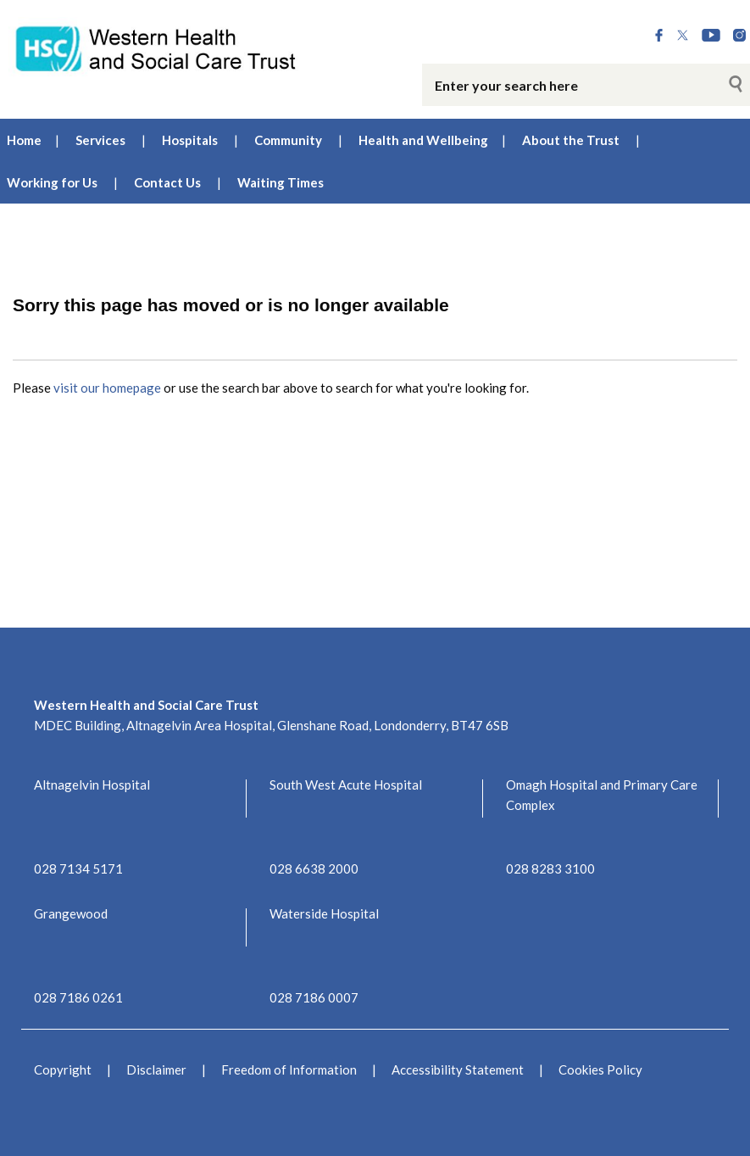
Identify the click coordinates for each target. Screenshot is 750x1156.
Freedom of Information (289, 1069)
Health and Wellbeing (423, 140)
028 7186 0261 (78, 997)
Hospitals (190, 140)
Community (288, 140)
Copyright (63, 1069)
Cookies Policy (600, 1069)
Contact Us (167, 182)
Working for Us (52, 182)
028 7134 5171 (78, 868)
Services (100, 140)
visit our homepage (107, 387)
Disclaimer (156, 1069)
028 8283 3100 (550, 868)
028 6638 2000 (313, 868)
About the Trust (570, 140)
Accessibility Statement (458, 1069)
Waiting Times (280, 182)
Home (24, 140)
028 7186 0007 (313, 997)
